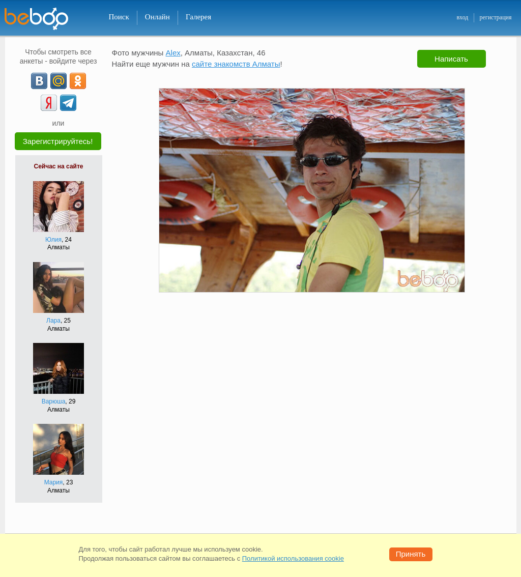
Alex (173, 52)
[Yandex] (49, 103)
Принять (411, 554)
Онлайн (157, 17)
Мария (53, 482)
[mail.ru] (58, 81)
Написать (451, 58)
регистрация (495, 17)
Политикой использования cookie (293, 558)
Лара (53, 320)
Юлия (53, 239)
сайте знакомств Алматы (236, 64)
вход (462, 17)
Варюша (54, 401)
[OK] (78, 81)
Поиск (119, 17)
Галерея (198, 17)
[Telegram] (68, 103)
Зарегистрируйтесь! (58, 141)
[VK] (39, 81)
